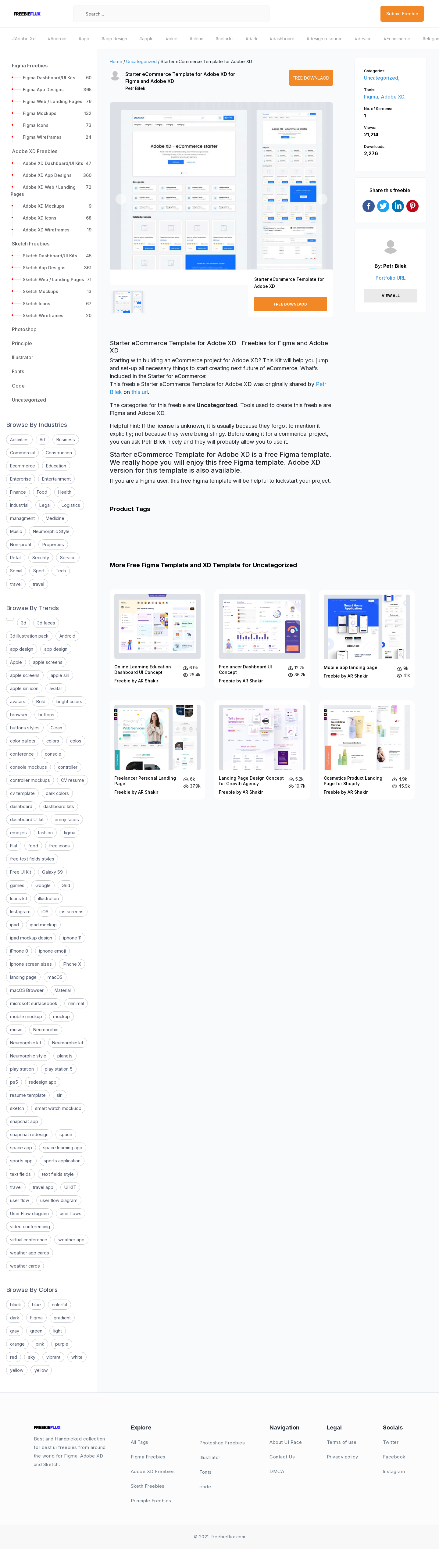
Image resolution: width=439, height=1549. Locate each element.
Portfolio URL (391, 278)
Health (64, 492)
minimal (76, 1003)
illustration (48, 898)
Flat (13, 845)
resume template (28, 1095)
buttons (46, 714)
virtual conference (28, 1239)
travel (16, 584)
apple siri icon (24, 688)
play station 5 (59, 1068)
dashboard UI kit (27, 819)
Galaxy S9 (52, 872)
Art (42, 439)
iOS (44, 911)
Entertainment (56, 478)
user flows (70, 1213)
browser (18, 714)
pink (40, 1344)
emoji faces (67, 819)
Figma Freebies (148, 1457)
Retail (15, 557)
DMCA (276, 1471)
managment (22, 518)
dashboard (21, 806)
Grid (66, 885)
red (13, 1357)
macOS (55, 977)
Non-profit (20, 544)
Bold (40, 701)
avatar (55, 688)
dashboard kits (58, 806)
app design (21, 649)
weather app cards (29, 1252)
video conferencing (30, 1226)
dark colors (57, 793)
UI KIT (70, 1187)
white (77, 1357)
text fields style (58, 1174)
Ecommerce (22, 465)
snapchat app (24, 1121)
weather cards (25, 1265)
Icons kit (18, 898)
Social (16, 570)
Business (65, 439)
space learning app (62, 1147)
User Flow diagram (29, 1213)
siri (59, 1095)
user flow (19, 1200)
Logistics (71, 505)
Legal (45, 505)
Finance (18, 492)
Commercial (22, 452)
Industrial (19, 505)
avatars (17, 701)
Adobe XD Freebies (153, 1471)
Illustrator (209, 1457)
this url (139, 392)
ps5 (14, 1082)
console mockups (28, 767)
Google (43, 885)
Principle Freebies (151, 1501)
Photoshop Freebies (222, 1443)
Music (16, 531)
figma (69, 832)
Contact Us (282, 1457)
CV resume (72, 780)
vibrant (53, 1357)
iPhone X (72, 964)
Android (67, 636)
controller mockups (30, 780)
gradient (62, 1317)
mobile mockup (26, 1016)
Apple (16, 662)
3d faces (46, 622)
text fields (20, 1174)
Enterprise (20, 478)
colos (75, 740)
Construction (59, 452)
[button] (121, 199)
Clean (56, 727)
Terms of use (342, 1442)
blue (36, 1304)
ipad (14, 924)
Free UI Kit (20, 872)
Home (116, 61)
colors (52, 740)
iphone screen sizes (31, 964)
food (33, 845)
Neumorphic (45, 1029)
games (17, 885)
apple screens (47, 662)
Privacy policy (342, 1457)
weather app (71, 1239)
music (16, 1029)
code (205, 1487)
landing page (23, 977)
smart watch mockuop (58, 1108)
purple (61, 1344)
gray (14, 1330)
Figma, (372, 97)
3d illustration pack (29, 636)
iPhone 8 (19, 950)
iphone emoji (52, 950)
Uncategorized (141, 61)
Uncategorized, (382, 78)
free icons (59, 845)
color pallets (22, 740)
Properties (53, 544)
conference (22, 754)
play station (22, 1068)
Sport (39, 570)
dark (14, 1317)
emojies (18, 832)
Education (56, 465)
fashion (45, 832)
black (15, 1304)
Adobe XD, (393, 97)
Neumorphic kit (25, 1042)
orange (17, 1344)
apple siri (60, 675)
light (57, 1330)
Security (40, 557)
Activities (19, 439)
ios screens (71, 911)
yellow (16, 1370)
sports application (62, 1160)
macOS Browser (27, 990)
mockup (61, 1016)
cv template (22, 793)
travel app (43, 1187)
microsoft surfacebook (33, 1003)
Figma (36, 1317)
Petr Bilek (135, 88)
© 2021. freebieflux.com (219, 1536)
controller (67, 767)
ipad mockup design (31, 937)
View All (391, 295)
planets (65, 1055)
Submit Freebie (402, 13)
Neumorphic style (28, 1055)
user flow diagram (58, 1200)
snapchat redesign (29, 1134)
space (65, 1134)
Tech (60, 570)
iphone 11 (72, 937)
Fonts (205, 1472)
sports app (21, 1160)
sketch (17, 1108)
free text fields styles (32, 858)
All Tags (139, 1442)
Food (42, 492)
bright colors (69, 701)
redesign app (42, 1082)
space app (21, 1147)
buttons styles (25, 727)
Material (63, 990)
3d (23, 622)
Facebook (394, 1457)
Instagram (20, 911)
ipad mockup (43, 924)
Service (68, 557)
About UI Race (285, 1442)
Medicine (55, 518)
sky (31, 1357)
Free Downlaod (311, 77)
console (53, 754)
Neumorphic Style (51, 531)
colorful (59, 1304)
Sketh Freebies (148, 1486)
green (36, 1330)
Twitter (391, 1442)
